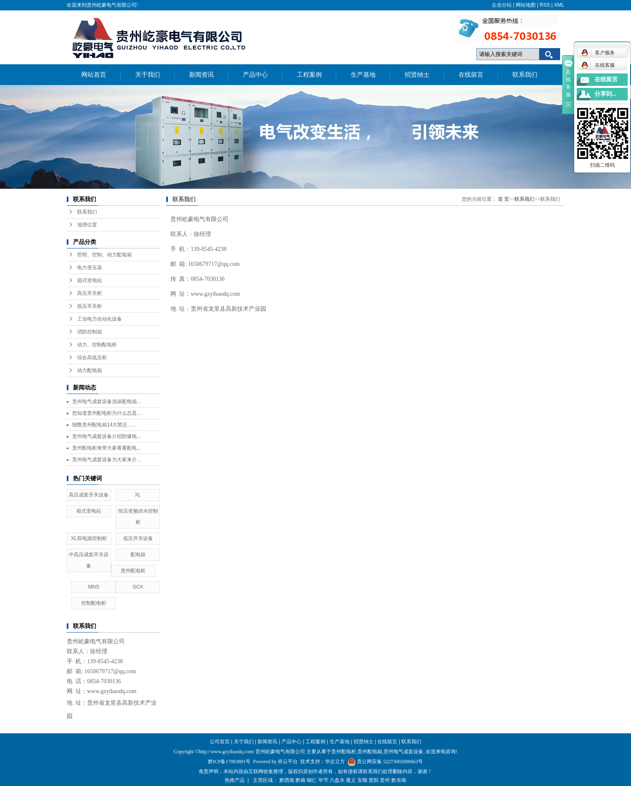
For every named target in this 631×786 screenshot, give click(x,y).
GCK (138, 587)
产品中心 (255, 74)
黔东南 (398, 780)
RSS (545, 5)
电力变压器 (89, 267)
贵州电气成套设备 (403, 751)
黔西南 (286, 780)
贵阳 (374, 780)
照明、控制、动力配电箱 (104, 255)
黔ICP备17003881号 (229, 761)
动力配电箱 (89, 370)
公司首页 (220, 742)
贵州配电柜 (133, 571)
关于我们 (147, 74)
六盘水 (337, 780)
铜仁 (312, 780)
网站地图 (526, 5)
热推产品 (235, 780)
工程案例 (309, 74)
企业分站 (502, 5)
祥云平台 (288, 761)
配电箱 (138, 554)
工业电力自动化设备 (99, 319)
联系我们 (524, 74)
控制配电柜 (93, 603)
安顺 (362, 780)
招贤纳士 (417, 74)
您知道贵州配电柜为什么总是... (106, 413)
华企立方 (335, 761)
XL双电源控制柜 (89, 538)
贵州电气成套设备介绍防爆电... (106, 436)
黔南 (301, 780)
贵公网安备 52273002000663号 (390, 761)
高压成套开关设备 (89, 495)
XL (138, 495)
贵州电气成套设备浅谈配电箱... (106, 401)
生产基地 (363, 74)
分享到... (605, 94)
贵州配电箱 (369, 751)
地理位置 (87, 225)
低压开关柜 (89, 306)
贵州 (385, 780)
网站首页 (93, 74)
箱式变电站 (89, 280)
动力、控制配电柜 (97, 345)
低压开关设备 (138, 538)
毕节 (323, 780)
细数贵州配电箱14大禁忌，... (104, 425)
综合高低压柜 (92, 357)
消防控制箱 (89, 332)
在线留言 (471, 74)
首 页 (503, 199)
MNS (93, 587)
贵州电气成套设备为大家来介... (106, 459)
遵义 (351, 780)
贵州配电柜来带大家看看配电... (106, 448)
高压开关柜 (89, 293)
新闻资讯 (201, 74)
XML (559, 5)
